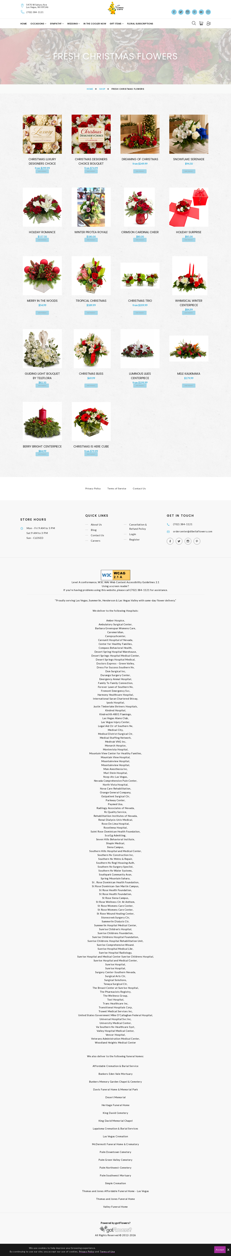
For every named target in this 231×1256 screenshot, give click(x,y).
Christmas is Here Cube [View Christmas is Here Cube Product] (91, 449)
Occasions (37, 23)
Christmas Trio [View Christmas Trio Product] (140, 302)
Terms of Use (107, 1251)
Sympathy (56, 23)
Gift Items (116, 23)
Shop (102, 89)
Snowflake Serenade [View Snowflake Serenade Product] (188, 159)
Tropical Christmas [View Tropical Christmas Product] (91, 302)
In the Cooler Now (95, 23)
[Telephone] (23, 12)
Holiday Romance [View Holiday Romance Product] (42, 233)
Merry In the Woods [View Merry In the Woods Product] (42, 302)
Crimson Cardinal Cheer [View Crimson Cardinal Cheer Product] (140, 233)
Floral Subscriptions (140, 23)
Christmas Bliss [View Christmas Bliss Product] (91, 375)
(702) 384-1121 (34, 12)
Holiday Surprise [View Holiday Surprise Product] (188, 233)
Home (23, 23)
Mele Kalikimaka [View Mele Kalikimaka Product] (188, 375)
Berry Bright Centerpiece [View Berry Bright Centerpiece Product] (42, 449)
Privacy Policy (93, 491)
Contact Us (139, 491)
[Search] (193, 23)
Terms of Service (116, 491)
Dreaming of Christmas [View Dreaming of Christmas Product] (140, 159)
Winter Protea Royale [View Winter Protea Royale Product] (91, 233)
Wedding (72, 23)
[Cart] (201, 23)
